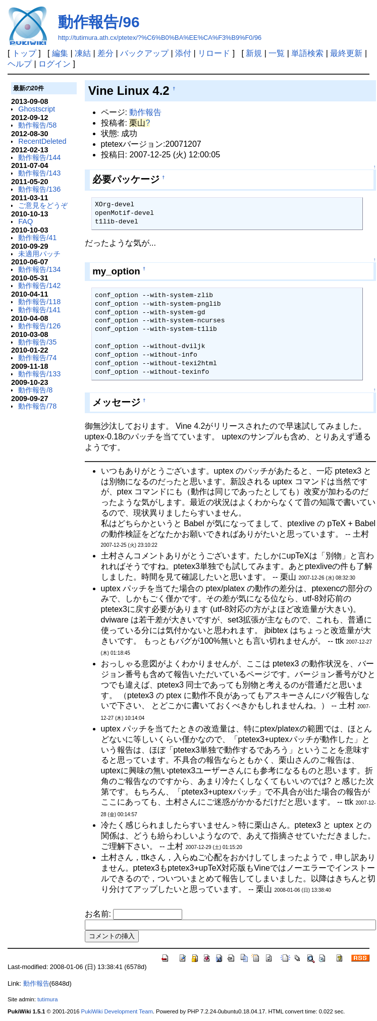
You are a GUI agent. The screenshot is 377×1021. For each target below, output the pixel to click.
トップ (24, 53)
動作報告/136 (39, 189)
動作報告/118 (39, 302)
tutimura (47, 999)
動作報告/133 (39, 374)
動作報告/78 (37, 406)
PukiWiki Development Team (117, 1011)
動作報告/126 (39, 326)
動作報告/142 (39, 285)
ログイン (54, 64)
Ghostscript (36, 109)
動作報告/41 (37, 238)
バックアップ (144, 53)
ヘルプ (20, 64)
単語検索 (307, 53)
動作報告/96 (99, 22)
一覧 (276, 53)
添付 (183, 53)
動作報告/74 (37, 358)
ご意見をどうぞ (43, 205)
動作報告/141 (39, 310)
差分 (105, 53)
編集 (60, 53)
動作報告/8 (35, 390)
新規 (254, 53)
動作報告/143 (39, 173)
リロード (214, 53)
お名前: (99, 914)
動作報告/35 (37, 342)
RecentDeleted (42, 141)
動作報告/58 (37, 125)
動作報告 (145, 112)
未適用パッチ (39, 254)
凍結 (83, 53)
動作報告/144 (39, 157)
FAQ (25, 221)
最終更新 (346, 53)
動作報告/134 (39, 269)
